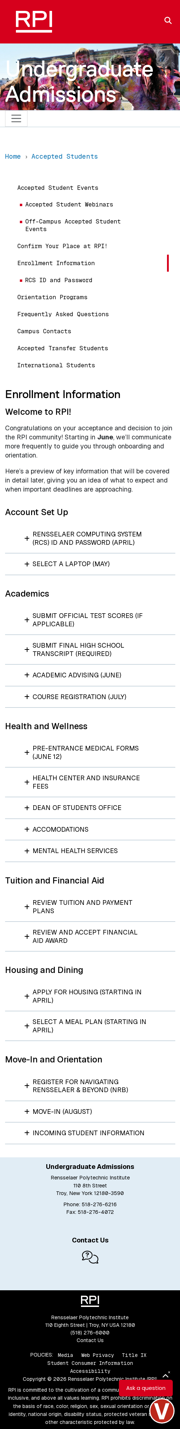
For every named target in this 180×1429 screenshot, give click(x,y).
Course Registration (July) (75, 697)
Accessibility (90, 1371)
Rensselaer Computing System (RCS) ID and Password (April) (83, 538)
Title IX (134, 1354)
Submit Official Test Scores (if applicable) (84, 619)
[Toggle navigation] (16, 118)
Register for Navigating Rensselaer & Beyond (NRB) (76, 1086)
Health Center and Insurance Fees (82, 782)
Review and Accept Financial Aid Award (81, 936)
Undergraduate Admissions (79, 81)
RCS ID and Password (59, 280)
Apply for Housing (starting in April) (83, 996)
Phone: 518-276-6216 (90, 1204)
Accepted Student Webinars (69, 204)
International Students (56, 365)
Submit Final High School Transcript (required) (74, 649)
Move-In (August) (58, 1111)
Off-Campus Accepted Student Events (73, 225)
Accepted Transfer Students (62, 348)
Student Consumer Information (90, 1363)
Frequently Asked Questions (63, 314)
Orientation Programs (52, 297)
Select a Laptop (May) (67, 564)
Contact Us (90, 1340)
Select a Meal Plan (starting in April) (85, 1026)
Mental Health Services (71, 851)
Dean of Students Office (73, 807)
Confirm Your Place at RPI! (62, 246)
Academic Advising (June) (73, 675)
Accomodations (57, 829)
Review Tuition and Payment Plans (79, 906)
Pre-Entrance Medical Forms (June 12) (82, 752)
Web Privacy (97, 1354)
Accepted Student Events (57, 188)
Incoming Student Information (85, 1133)
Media (65, 1354)
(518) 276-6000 (90, 1332)
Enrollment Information (56, 263)
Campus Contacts (44, 331)
